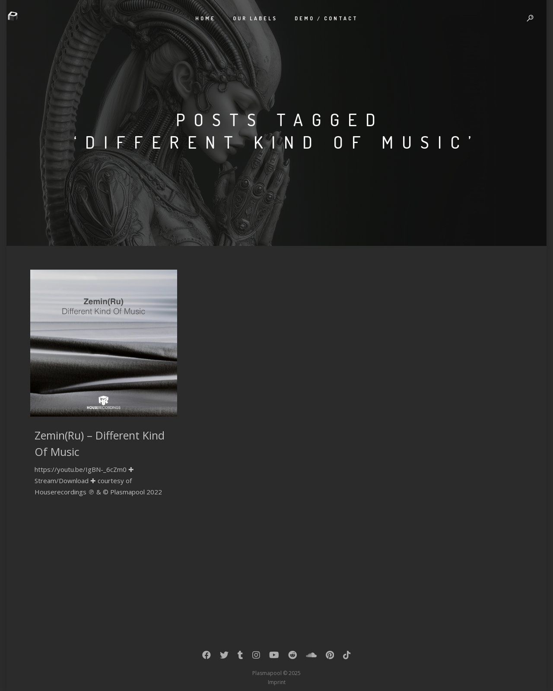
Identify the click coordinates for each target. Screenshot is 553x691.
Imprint (277, 682)
